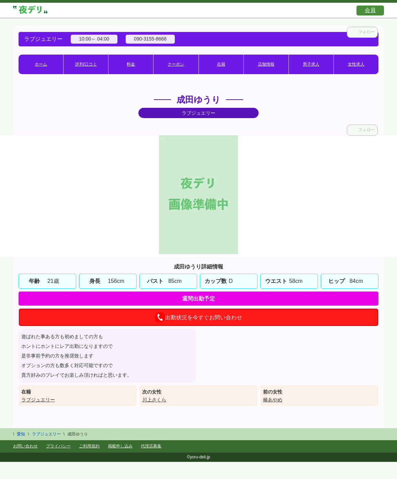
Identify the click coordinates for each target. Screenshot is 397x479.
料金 (131, 64)
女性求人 (356, 64)
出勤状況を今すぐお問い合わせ (198, 317)
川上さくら (154, 399)
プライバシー (58, 446)
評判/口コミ (86, 64)
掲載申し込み (120, 446)
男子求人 (311, 64)
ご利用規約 (89, 446)
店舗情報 (266, 64)
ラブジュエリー (38, 399)
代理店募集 (151, 446)
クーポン (176, 64)
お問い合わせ (25, 446)
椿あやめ (272, 399)
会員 (370, 10)
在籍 (221, 64)
